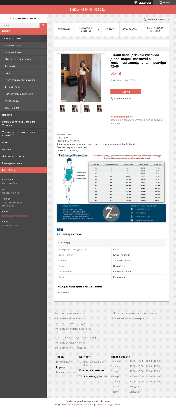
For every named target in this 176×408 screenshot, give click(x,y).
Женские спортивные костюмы (73, 328)
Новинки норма (13, 45)
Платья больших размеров (129, 318)
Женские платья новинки (69, 313)
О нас (5, 142)
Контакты (130, 29)
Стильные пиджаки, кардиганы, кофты (77, 337)
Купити (126, 91)
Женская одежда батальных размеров (136, 313)
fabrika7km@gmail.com (14, 215)
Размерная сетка (12, 163)
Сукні (7, 73)
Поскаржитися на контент (81, 404)
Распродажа (11, 100)
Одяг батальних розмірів (18, 93)
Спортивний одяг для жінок (20, 79)
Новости (7, 114)
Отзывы (6, 149)
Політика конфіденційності (108, 404)
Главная (63, 29)
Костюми (9, 66)
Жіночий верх (12, 86)
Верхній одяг (11, 107)
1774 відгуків (145, 2)
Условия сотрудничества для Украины (18, 123)
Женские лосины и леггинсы (71, 347)
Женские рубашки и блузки (70, 342)
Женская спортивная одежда (72, 323)
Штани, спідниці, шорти (17, 59)
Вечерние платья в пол (68, 318)
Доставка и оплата (13, 156)
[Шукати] (43, 25)
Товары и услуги (11, 38)
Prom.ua (105, 401)
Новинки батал (13, 52)
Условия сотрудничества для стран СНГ (18, 133)
